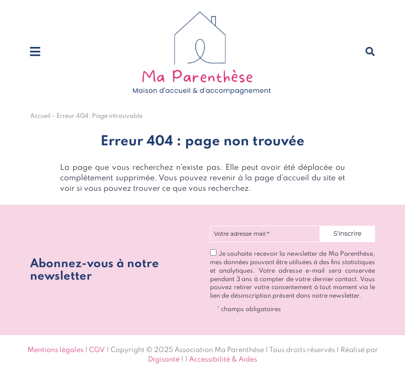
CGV (97, 350)
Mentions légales (56, 350)
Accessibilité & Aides (223, 359)
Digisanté (164, 359)
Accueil (40, 116)
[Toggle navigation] (35, 52)
